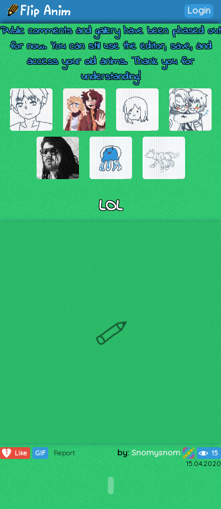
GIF (40, 453)
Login (198, 10)
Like (14, 453)
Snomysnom (162, 452)
